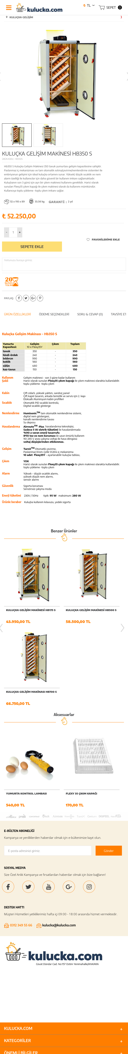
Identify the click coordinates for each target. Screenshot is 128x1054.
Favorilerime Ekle (103, 239)
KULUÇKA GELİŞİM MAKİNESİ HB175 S (31, 610)
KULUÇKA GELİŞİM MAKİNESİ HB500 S (91, 610)
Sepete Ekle (32, 246)
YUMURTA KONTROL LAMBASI (26, 794)
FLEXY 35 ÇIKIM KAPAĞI (81, 794)
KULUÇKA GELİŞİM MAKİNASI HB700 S (31, 692)
